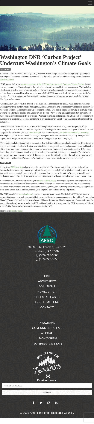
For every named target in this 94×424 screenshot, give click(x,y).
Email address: (47, 380)
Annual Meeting (47, 302)
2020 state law (17, 167)
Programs (47, 322)
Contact (47, 307)
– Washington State (47, 343)
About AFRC (47, 281)
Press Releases (16, 211)
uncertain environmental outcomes (74, 132)
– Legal (47, 333)
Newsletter (47, 291)
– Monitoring (47, 338)
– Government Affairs (47, 327)
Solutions (47, 286)
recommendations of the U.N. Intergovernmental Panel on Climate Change (52, 84)
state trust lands (6, 80)
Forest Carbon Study (46, 181)
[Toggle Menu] (90, 3)
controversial (34, 132)
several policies (25, 194)
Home (47, 276)
